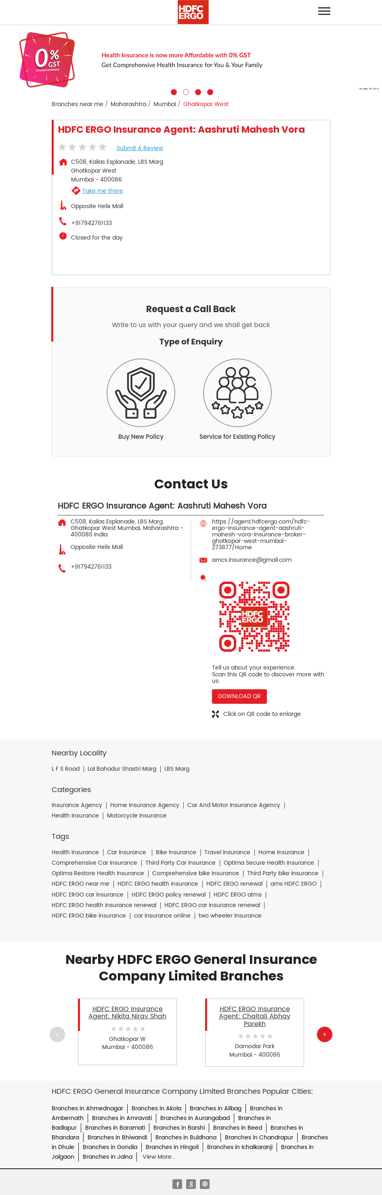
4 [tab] (209, 91)
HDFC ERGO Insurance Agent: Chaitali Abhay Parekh (254, 1016)
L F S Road (66, 769)
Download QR (239, 696)
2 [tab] (185, 91)
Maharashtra (128, 104)
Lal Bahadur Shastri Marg (122, 769)
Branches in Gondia (110, 1147)
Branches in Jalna (107, 1157)
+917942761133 (91, 223)
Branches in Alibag (215, 1108)
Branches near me (77, 104)
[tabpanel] (191, 59)
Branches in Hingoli (172, 1147)
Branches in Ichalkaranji (240, 1147)
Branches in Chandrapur (259, 1137)
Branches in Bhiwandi (117, 1137)
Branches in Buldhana (185, 1137)
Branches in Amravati (122, 1118)
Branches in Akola (156, 1108)
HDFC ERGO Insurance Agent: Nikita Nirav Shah (127, 1013)
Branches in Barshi (179, 1127)
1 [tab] (173, 91)
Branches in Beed (237, 1127)
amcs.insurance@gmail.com (252, 560)
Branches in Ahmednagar (87, 1108)
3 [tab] (197, 91)
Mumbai (164, 104)
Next (324, 1034)
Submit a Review (140, 148)
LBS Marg (176, 769)
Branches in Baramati (115, 1127)
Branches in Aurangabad (195, 1118)
